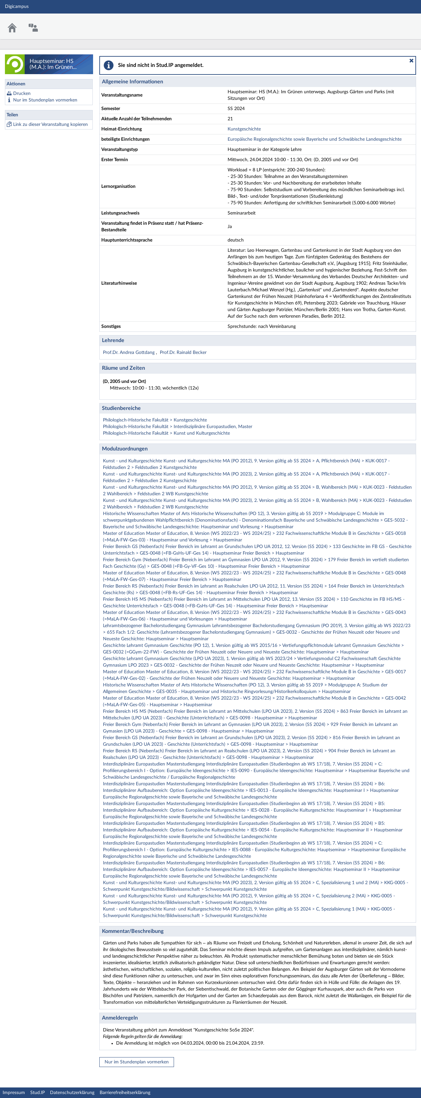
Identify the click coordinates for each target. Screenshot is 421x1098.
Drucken (22, 93)
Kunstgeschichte (244, 129)
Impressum (14, 1092)
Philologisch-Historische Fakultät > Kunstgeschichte (155, 420)
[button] (411, 60)
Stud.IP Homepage (395, 22)
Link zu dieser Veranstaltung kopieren (50, 124)
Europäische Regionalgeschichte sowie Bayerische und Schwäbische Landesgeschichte (315, 139)
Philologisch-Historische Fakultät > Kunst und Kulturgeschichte (166, 433)
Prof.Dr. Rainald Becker (183, 352)
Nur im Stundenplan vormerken (45, 100)
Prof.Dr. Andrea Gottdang (129, 352)
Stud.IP (37, 1092)
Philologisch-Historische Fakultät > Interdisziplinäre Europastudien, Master (177, 426)
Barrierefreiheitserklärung (125, 1092)
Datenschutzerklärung (72, 1092)
